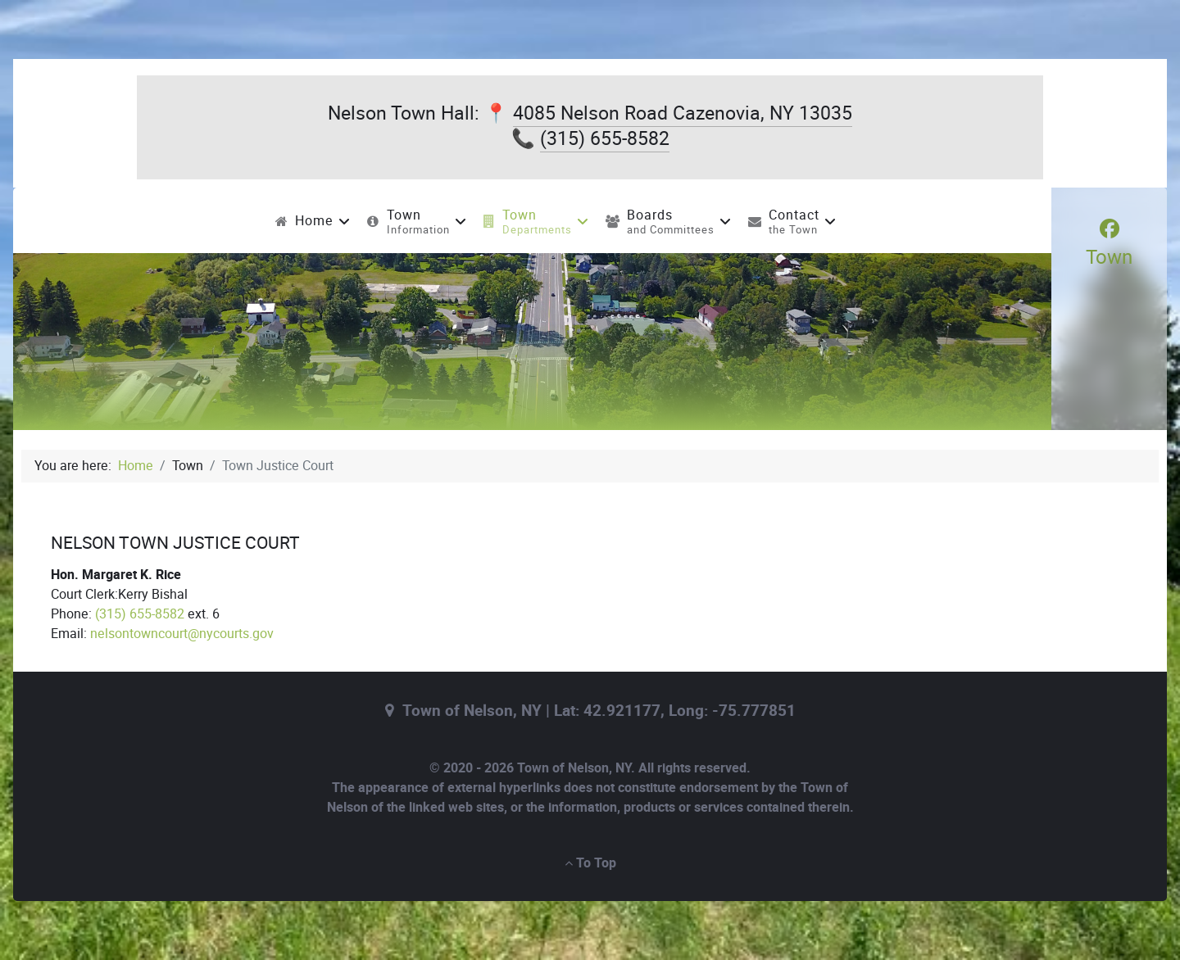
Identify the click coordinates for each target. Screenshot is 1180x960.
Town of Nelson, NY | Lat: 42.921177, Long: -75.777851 (599, 711)
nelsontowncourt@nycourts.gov (182, 633)
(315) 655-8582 (604, 138)
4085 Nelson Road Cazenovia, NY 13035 (682, 113)
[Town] (1109, 243)
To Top (590, 863)
